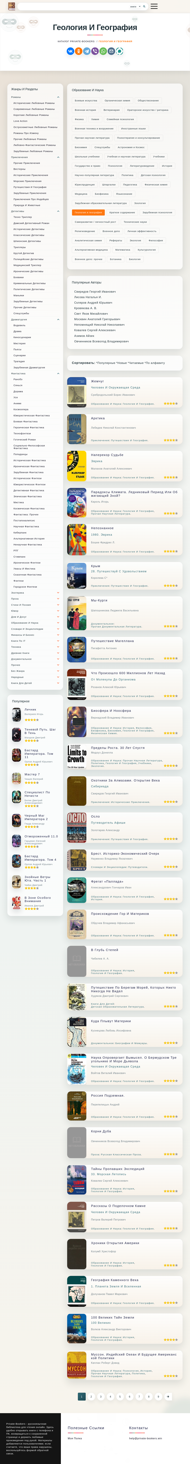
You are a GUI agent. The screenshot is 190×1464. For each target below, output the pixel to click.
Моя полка (75, 1438)
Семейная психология (120, 119)
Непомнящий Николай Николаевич (99, 324)
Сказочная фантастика (28, 574)
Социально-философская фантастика (29, 447)
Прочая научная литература (92, 137)
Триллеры (20, 247)
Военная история (85, 110)
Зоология (140, 203)
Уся (16, 397)
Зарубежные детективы (28, 301)
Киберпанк (20, 532)
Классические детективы (29, 235)
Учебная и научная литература (126, 156)
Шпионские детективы (27, 241)
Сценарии (20, 355)
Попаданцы (21, 454)
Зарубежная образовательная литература (101, 203)
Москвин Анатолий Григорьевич (97, 319)
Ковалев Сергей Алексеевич (95, 330)
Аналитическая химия (88, 240)
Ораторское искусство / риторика (147, 110)
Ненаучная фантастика (28, 544)
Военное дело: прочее (88, 259)
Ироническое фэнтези (27, 562)
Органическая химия (117, 100)
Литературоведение (142, 165)
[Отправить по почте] (111, 51)
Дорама (18, 391)
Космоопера (21, 409)
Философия (156, 240)
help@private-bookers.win (145, 1438)
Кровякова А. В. (85, 308)
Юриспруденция (85, 184)
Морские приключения (28, 181)
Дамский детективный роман (31, 223)
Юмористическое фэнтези (30, 484)
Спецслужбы (21, 313)
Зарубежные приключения (30, 193)
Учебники (159, 156)
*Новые (121, 363)
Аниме (17, 403)
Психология (115, 165)
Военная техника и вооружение (94, 128)
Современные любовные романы (34, 109)
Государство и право (88, 165)
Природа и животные (27, 205)
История (167, 165)
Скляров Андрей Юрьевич (93, 302)
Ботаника (115, 259)
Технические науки (135, 222)
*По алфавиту (155, 363)
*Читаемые (136, 363)
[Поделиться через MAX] (119, 51)
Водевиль (19, 325)
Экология (135, 240)
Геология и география (88, 212)
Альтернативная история (29, 538)
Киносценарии (22, 337)
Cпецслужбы (102, 147)
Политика (127, 175)
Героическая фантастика (29, 427)
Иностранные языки (133, 128)
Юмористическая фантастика (32, 415)
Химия (95, 119)
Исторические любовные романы (34, 103)
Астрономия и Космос (131, 147)
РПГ (16, 550)
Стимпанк (19, 556)
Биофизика (102, 194)
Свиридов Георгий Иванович (95, 291)
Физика (79, 119)
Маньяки (19, 295)
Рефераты (115, 240)
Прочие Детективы (25, 307)
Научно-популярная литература (94, 175)
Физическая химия (156, 184)
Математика (122, 249)
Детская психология (153, 175)
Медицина (81, 194)
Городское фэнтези (25, 586)
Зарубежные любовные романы (33, 151)
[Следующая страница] (168, 1397)
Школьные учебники (87, 156)
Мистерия (19, 343)
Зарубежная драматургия (29, 367)
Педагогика (130, 184)
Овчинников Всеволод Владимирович (101, 341)
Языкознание (124, 194)
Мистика (19, 502)
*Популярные (105, 363)
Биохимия (81, 147)
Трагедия (19, 361)
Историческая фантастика (30, 460)
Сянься (18, 385)
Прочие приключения (27, 163)
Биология (134, 259)
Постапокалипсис (24, 520)
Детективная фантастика (29, 490)
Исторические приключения (31, 175)
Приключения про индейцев (31, 199)
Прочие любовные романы (30, 139)
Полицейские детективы (29, 259)
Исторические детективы (29, 229)
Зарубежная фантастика (29, 472)
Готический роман (25, 439)
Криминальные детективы (30, 283)
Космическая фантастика (29, 508)
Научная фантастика (26, 526)
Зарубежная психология (157, 212)
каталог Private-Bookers (76, 41)
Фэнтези (19, 580)
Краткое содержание (122, 212)
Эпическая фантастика (28, 496)
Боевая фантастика (26, 421)
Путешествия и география (30, 187)
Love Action (21, 121)
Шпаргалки (109, 184)
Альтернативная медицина (91, 249)
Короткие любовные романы (31, 115)
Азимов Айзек (84, 335)
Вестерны (19, 169)
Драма (18, 331)
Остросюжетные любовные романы (36, 127)
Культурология (147, 249)
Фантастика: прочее (26, 514)
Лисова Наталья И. (88, 297)
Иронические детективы (28, 271)
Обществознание (148, 100)
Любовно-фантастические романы (35, 145)
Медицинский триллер (27, 265)
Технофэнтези (22, 433)
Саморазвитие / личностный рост (95, 222)
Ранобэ (18, 379)
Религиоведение (85, 231)
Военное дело (111, 231)
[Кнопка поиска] (144, 6)
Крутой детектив (24, 253)
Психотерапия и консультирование (138, 137)
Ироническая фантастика (29, 466)
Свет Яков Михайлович (91, 313)
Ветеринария (112, 110)
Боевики (19, 277)
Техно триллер (23, 217)
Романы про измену (26, 133)
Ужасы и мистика (24, 568)
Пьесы (17, 349)
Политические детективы (29, 289)
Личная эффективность (142, 231)
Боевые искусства (86, 100)
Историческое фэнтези (28, 478)
